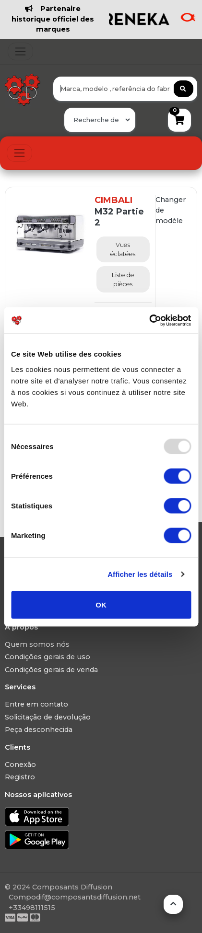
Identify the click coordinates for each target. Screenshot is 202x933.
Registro (20, 777)
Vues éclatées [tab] (122, 249)
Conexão (20, 764)
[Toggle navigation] (20, 51)
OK (101, 604)
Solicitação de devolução (48, 717)
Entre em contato (36, 704)
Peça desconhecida (38, 729)
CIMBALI (113, 200)
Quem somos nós (37, 644)
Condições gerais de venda (51, 669)
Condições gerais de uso (47, 656)
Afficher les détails (139, 574)
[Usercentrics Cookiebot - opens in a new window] (149, 320)
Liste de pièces (123, 279)
